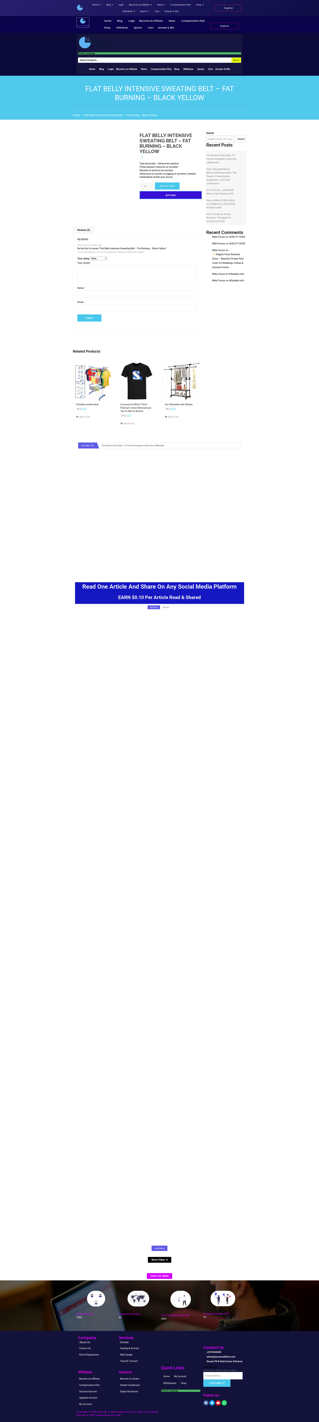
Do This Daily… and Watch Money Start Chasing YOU (220, 192)
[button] (108, 21)
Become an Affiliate (151, 21)
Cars (150, 27)
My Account (180, 1376)
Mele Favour (218, 236)
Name (81, 288)
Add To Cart (83, 417)
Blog (119, 21)
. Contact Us (84, 1348)
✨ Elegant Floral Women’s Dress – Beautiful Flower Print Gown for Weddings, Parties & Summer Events (228, 261)
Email (81, 302)
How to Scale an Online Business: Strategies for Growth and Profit (218, 218)
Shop (107, 27)
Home (107, 21)
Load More (159, 1248)
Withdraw (122, 27)
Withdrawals (169, 1383)
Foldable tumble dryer (87, 404)
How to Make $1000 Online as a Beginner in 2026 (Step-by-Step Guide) (221, 204)
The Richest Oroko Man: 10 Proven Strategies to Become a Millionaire (221, 159)
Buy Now (171, 195)
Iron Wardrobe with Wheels (179, 404)
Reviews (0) (83, 230)
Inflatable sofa (236, 274)
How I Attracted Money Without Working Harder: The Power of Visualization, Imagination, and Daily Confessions (221, 176)
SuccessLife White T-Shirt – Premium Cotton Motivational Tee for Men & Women (135, 408)
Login (131, 21)
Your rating (84, 258)
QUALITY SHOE (237, 236)
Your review (84, 263)
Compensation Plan (193, 21)
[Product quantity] (146, 186)
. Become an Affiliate (89, 1378)
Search (210, 133)
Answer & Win (166, 27)
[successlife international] (80, 7)
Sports (138, 27)
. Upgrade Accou (86, 1397)
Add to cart (167, 186)
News (172, 21)
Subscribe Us (217, 1383)
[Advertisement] (160, 551)
